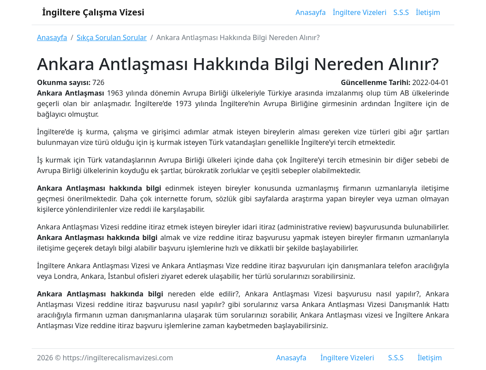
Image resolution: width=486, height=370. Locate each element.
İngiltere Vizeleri (360, 12)
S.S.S (401, 12)
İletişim (428, 12)
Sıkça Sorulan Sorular (112, 37)
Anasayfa (311, 12)
